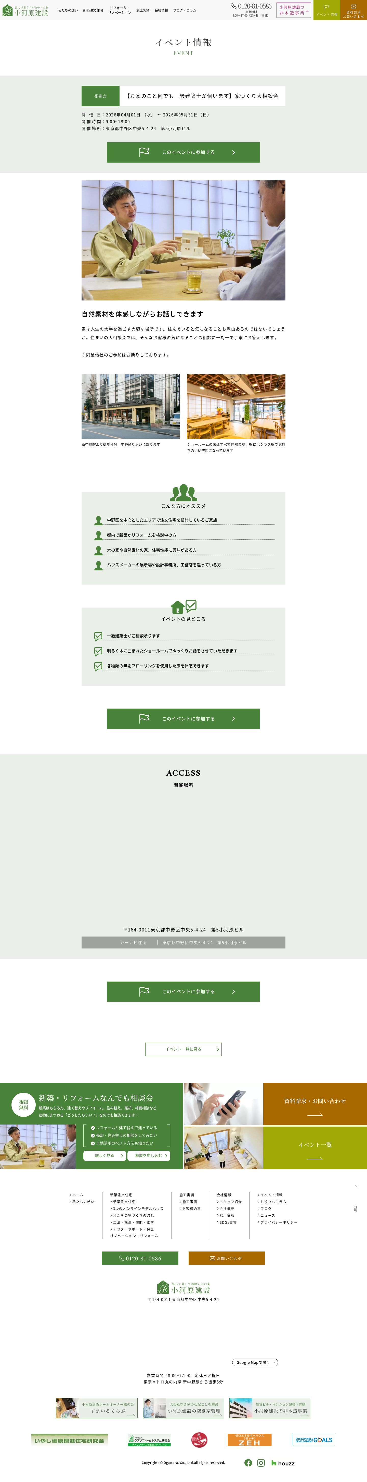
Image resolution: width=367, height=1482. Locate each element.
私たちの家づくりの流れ (133, 1215)
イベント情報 (271, 1194)
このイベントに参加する (188, 152)
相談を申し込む (148, 1155)
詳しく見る (104, 1155)
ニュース (267, 1215)
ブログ (266, 1208)
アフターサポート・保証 (133, 1229)
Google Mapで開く (253, 1362)
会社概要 (227, 1208)
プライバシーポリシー (279, 1222)
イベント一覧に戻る (183, 1049)
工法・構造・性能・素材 (133, 1222)
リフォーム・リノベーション (119, 10)
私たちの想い (68, 10)
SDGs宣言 (228, 1222)
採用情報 (227, 1215)
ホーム (78, 1194)
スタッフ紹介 (231, 1201)
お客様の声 (191, 1208)
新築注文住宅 (124, 1201)
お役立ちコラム (273, 1201)
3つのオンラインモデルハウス (138, 1208)
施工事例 (189, 1201)
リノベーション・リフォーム (134, 1235)
